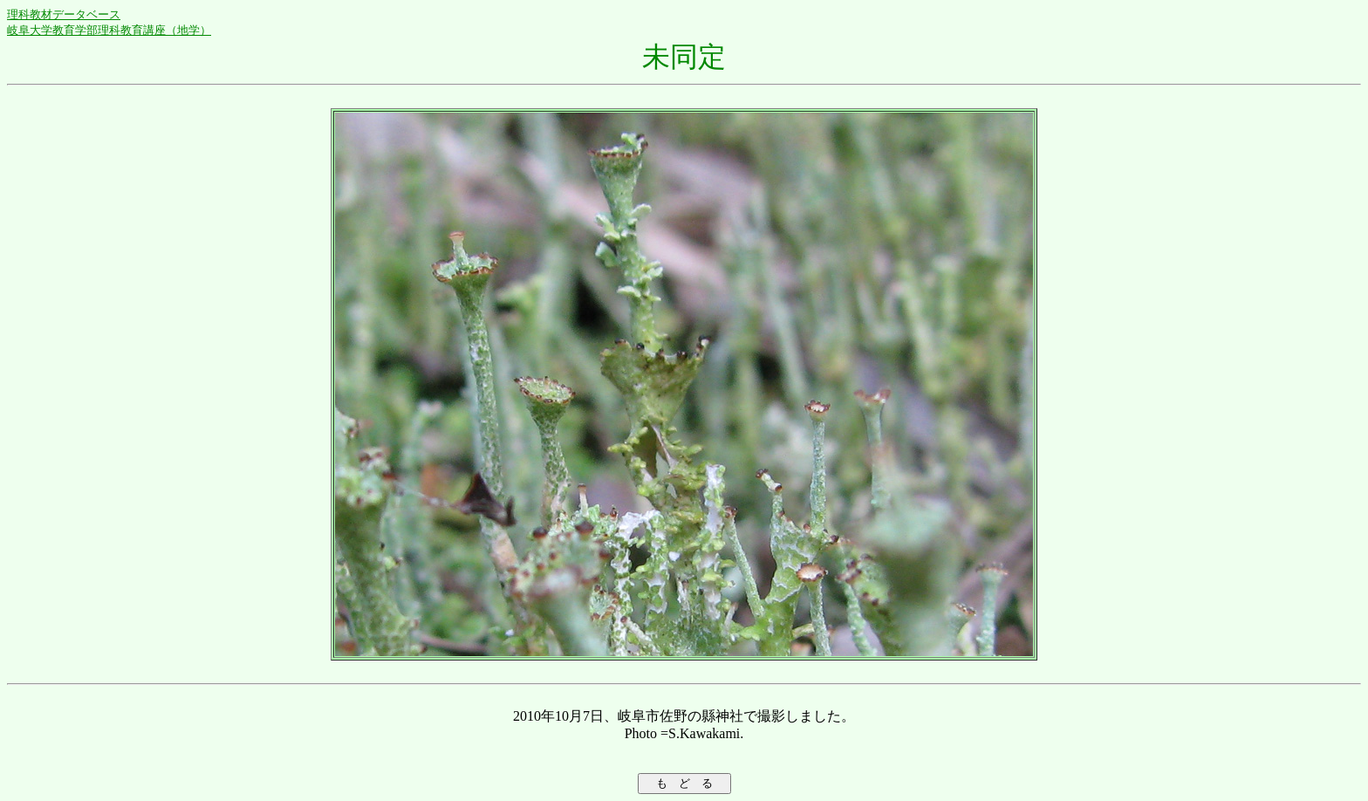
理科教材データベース (63, 14)
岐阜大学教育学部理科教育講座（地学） (109, 30)
